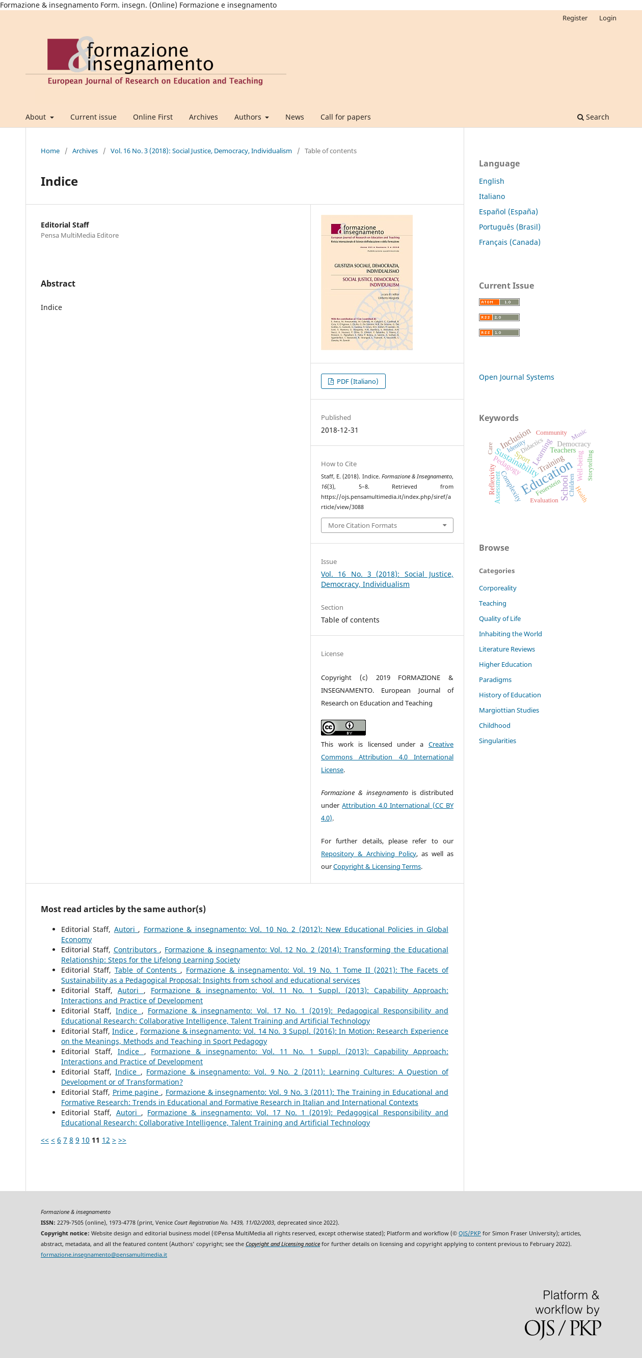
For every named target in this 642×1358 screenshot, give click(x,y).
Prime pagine (137, 1092)
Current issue (93, 117)
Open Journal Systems (516, 377)
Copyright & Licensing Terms (377, 866)
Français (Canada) (510, 242)
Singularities (497, 740)
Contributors (137, 949)
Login (608, 17)
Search (593, 117)
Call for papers (345, 117)
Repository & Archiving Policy (368, 853)
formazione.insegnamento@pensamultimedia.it (104, 1254)
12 (106, 1140)
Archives (203, 117)
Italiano (492, 196)
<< (45, 1140)
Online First (153, 117)
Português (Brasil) (510, 227)
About (36, 117)
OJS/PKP (470, 1233)
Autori (126, 929)
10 (86, 1140)
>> (122, 1140)
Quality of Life (500, 618)
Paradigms (495, 679)
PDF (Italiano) (357, 381)
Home (50, 150)
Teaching (492, 603)
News (294, 117)
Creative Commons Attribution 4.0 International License (387, 757)
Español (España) (508, 211)
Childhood (495, 725)
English (491, 181)
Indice (128, 1010)
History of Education (510, 694)
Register (575, 17)
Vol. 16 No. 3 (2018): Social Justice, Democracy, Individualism (201, 150)
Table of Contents (148, 970)
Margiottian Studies (509, 710)
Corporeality (498, 587)
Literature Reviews (507, 649)
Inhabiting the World (510, 633)
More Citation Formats (362, 525)
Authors (248, 117)
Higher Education (505, 664)
